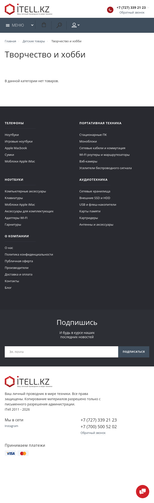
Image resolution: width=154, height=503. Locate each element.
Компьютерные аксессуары (25, 192)
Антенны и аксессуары (96, 225)
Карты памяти (90, 212)
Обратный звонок (131, 13)
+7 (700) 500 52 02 (99, 428)
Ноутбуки (12, 136)
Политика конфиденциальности (29, 255)
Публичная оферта (19, 262)
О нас (9, 249)
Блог (8, 289)
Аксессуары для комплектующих (29, 212)
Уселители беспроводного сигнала (105, 169)
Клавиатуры (14, 199)
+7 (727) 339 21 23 (126, 8)
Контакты (12, 282)
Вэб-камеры (88, 162)
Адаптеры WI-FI (16, 219)
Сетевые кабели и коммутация (102, 149)
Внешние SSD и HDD (94, 199)
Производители (16, 269)
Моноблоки (88, 142)
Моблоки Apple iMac (20, 162)
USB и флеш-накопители (97, 206)
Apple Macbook (16, 149)
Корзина (44, 26)
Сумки (9, 156)
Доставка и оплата (19, 275)
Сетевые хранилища (94, 192)
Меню (15, 26)
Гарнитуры (13, 225)
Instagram (12, 428)
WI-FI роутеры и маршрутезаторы (104, 156)
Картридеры (88, 219)
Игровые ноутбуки (19, 142)
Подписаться (133, 353)
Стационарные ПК (93, 136)
